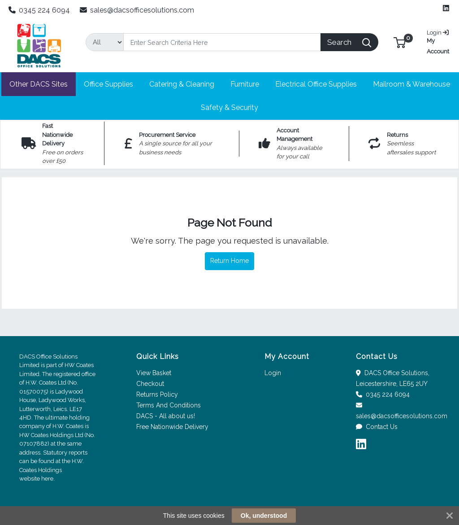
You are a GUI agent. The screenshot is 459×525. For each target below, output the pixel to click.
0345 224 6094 (39, 10)
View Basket (153, 372)
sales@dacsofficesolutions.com (137, 10)
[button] (400, 42)
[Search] (222, 42)
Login (272, 372)
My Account (439, 41)
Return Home (229, 260)
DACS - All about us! (165, 416)
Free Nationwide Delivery (172, 426)
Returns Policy (157, 394)
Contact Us (377, 426)
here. (48, 478)
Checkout (150, 383)
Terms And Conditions (168, 405)
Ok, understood (264, 515)
